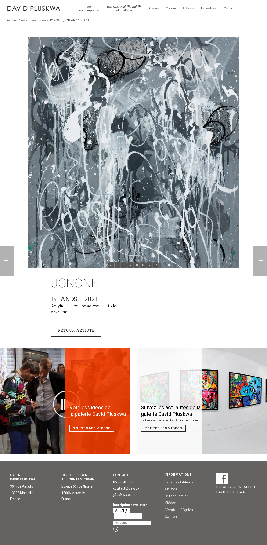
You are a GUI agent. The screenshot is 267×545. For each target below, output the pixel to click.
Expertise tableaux (179, 482)
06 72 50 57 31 (124, 482)
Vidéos (170, 503)
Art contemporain (33, 20)
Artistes (153, 8)
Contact (229, 8)
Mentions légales (179, 510)
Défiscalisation (177, 496)
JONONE (55, 20)
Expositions (208, 8)
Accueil (12, 20)
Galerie (171, 8)
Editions (188, 8)
